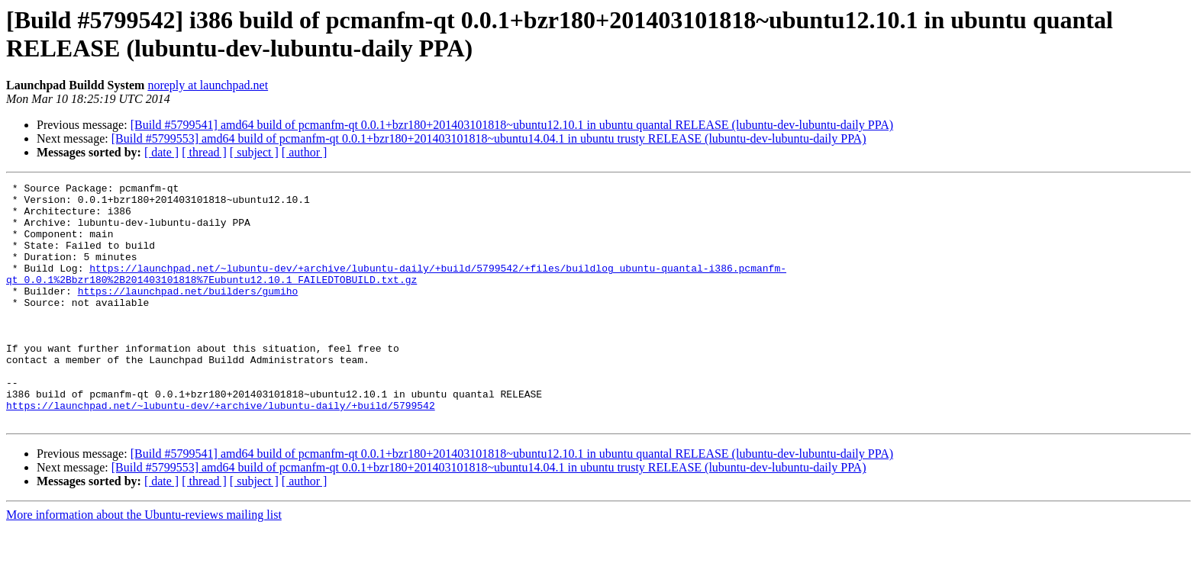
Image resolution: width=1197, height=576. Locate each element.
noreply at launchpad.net (207, 85)
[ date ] (161, 152)
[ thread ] (204, 152)
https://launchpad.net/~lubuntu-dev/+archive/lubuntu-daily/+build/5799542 (220, 451)
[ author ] (304, 152)
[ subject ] (254, 152)
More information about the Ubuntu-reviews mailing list (144, 562)
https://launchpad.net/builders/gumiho (188, 313)
